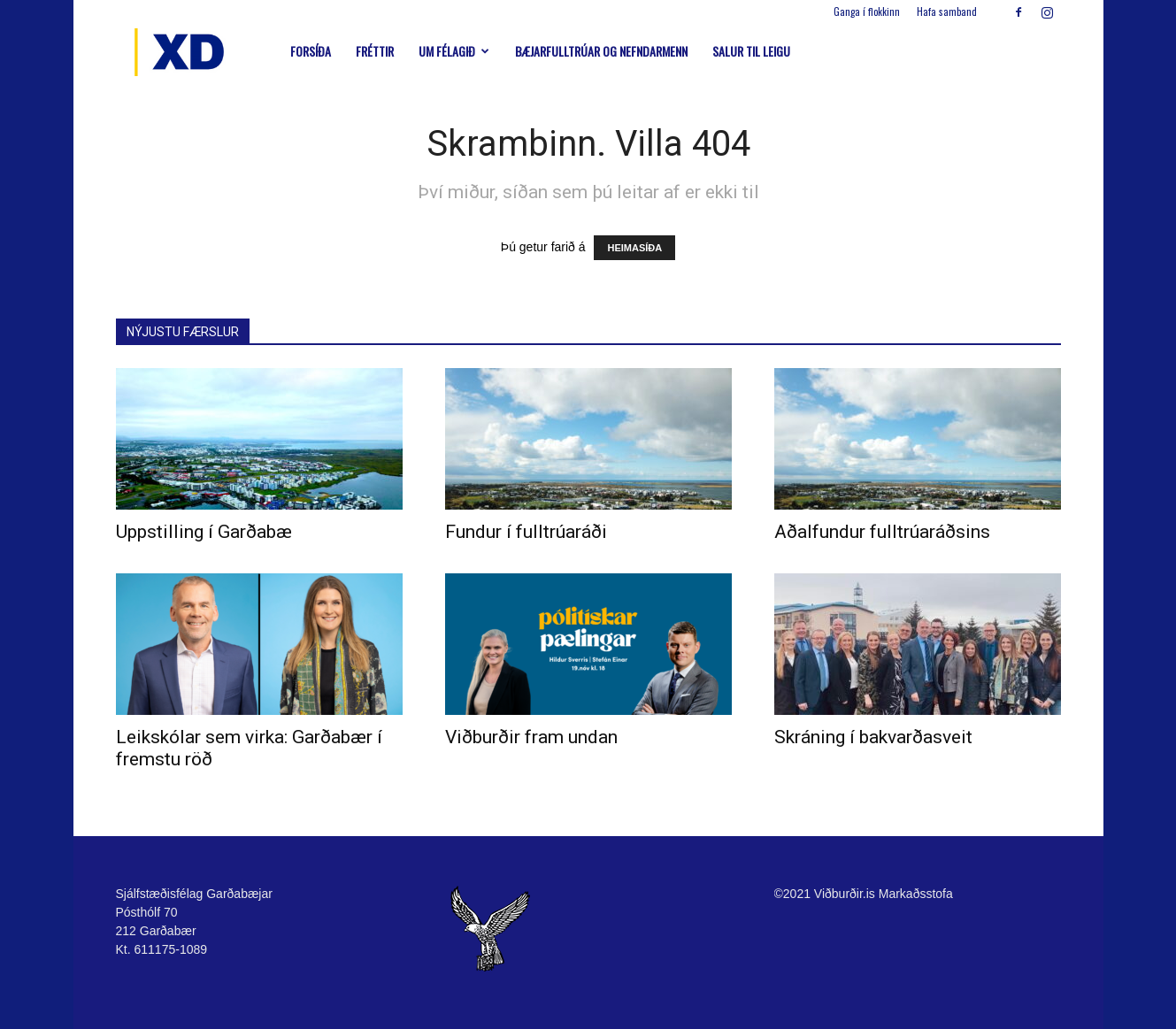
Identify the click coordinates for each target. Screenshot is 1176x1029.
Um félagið (454, 51)
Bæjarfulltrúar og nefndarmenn (601, 51)
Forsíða (310, 51)
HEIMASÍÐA (634, 247)
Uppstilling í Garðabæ (204, 531)
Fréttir (375, 51)
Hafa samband (947, 11)
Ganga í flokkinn (867, 11)
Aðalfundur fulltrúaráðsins (882, 531)
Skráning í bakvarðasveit (873, 737)
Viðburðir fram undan (531, 737)
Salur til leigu (751, 51)
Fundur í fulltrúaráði (526, 531)
